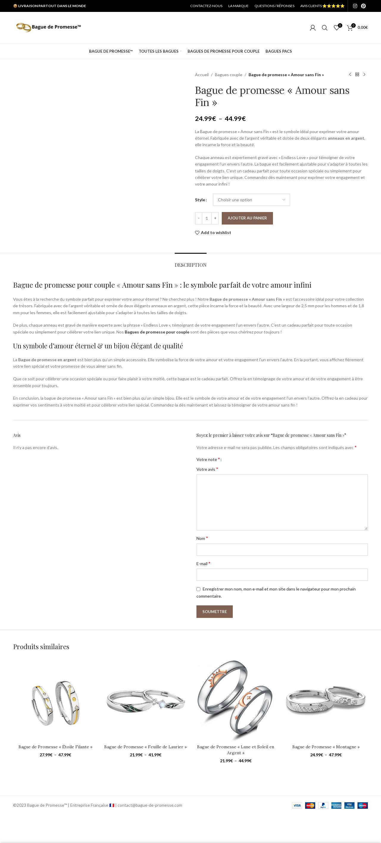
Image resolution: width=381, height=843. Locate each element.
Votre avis (207, 469)
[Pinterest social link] (363, 5)
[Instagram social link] (355, 5)
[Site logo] (48, 26)
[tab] (191, 262)
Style (200, 199)
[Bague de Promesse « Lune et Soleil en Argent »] (235, 699)
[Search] (325, 28)
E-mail (203, 563)
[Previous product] (350, 74)
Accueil (202, 74)
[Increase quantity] (215, 218)
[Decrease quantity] (198, 218)
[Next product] (364, 74)
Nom (202, 538)
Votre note (208, 459)
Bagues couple (228, 74)
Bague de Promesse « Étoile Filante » (55, 746)
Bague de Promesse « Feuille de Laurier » (145, 746)
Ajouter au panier (247, 218)
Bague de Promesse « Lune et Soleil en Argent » (235, 749)
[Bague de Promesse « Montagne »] (326, 699)
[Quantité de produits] (206, 218)
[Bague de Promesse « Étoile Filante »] (55, 699)
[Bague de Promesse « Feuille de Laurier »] (145, 699)
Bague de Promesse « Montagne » (326, 746)
